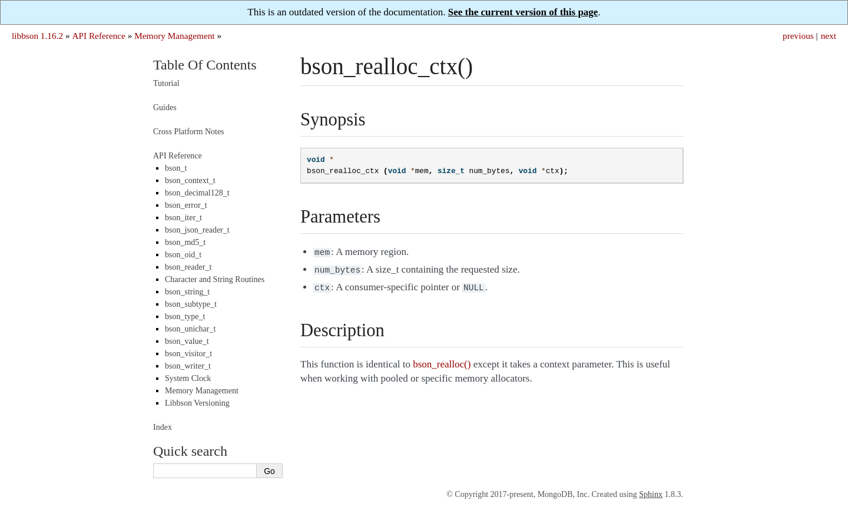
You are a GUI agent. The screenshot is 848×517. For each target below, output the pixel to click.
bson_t (176, 168)
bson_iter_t (183, 217)
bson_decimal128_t (197, 192)
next (828, 36)
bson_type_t (185, 316)
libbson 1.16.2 (37, 36)
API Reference (98, 36)
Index (162, 427)
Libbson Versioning (197, 403)
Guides (165, 107)
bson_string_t (187, 291)
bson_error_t (186, 205)
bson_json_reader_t (197, 230)
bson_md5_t (185, 242)
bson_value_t (187, 341)
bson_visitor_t (188, 353)
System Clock (188, 378)
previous (798, 36)
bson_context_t (190, 180)
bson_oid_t (183, 254)
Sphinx (650, 494)
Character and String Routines (214, 279)
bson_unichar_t (190, 328)
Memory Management (174, 36)
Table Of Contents (205, 64)
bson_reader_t (188, 267)
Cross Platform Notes (188, 131)
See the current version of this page (523, 12)
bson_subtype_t (191, 304)
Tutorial (166, 83)
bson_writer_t (188, 366)
